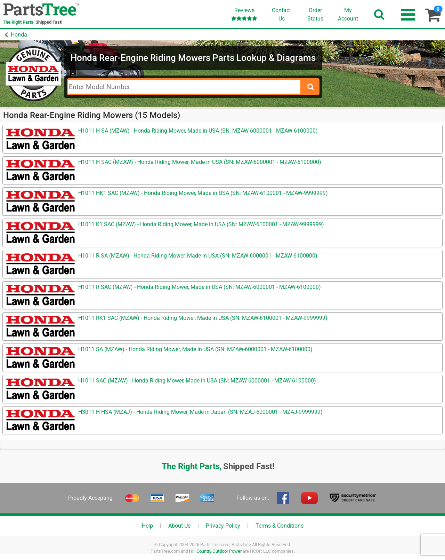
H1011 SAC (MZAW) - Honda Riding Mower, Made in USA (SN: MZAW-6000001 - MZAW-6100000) (197, 380)
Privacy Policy (223, 525)
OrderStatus (315, 14)
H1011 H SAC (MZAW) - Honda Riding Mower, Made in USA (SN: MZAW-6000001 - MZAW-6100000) (199, 162)
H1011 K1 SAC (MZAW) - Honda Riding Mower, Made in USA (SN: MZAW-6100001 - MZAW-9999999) (201, 224)
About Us (179, 525)
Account (348, 14)
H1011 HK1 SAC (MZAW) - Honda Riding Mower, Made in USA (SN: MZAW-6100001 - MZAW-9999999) (203, 193)
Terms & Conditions (280, 525)
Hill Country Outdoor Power (215, 551)
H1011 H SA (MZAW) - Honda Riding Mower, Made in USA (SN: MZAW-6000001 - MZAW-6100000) (198, 130)
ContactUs (281, 14)
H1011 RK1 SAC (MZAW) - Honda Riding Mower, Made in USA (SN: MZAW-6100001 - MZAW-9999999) (202, 318)
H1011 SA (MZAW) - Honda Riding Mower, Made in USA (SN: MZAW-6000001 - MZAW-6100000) (195, 349)
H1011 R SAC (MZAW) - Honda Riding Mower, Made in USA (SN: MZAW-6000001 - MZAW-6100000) (199, 287)
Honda (19, 34)
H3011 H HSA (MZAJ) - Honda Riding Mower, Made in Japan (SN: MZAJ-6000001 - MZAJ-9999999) (200, 412)
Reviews (244, 14)
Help (147, 525)
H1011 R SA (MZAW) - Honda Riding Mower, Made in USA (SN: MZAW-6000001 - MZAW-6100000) (197, 255)
